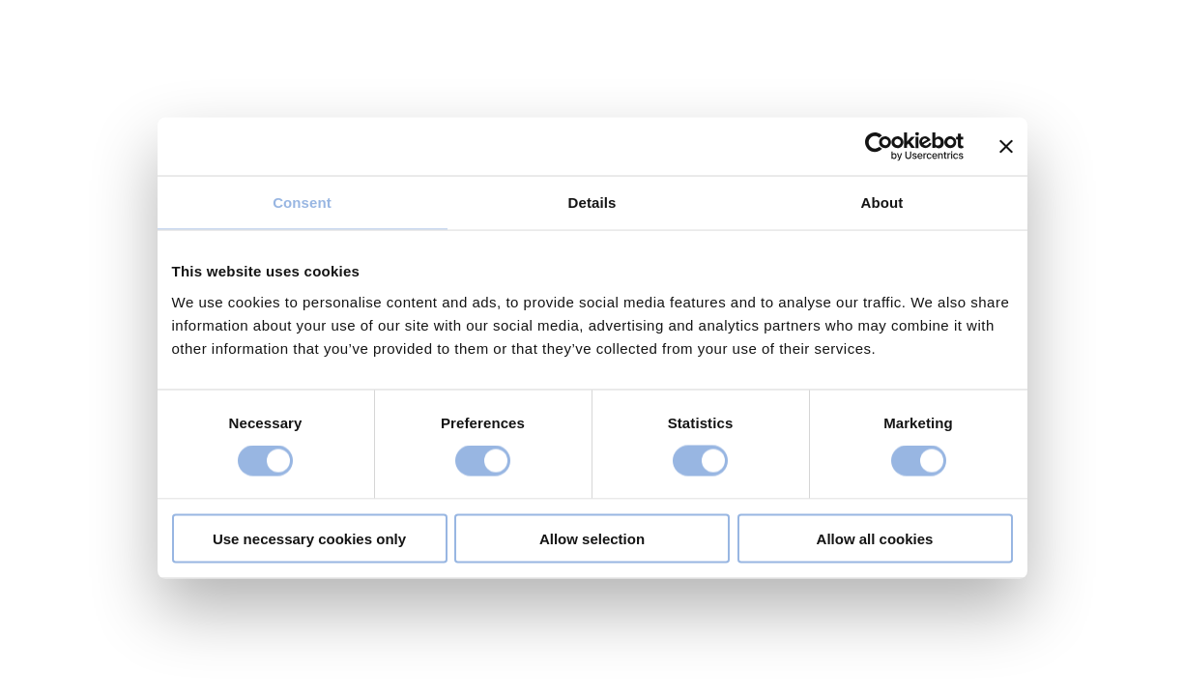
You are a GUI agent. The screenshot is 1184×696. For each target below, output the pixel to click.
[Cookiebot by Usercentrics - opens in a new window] (879, 146)
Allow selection (592, 538)
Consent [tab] (302, 202)
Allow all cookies (875, 538)
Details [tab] (592, 202)
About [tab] (882, 202)
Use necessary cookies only (309, 538)
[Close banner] (1006, 147)
